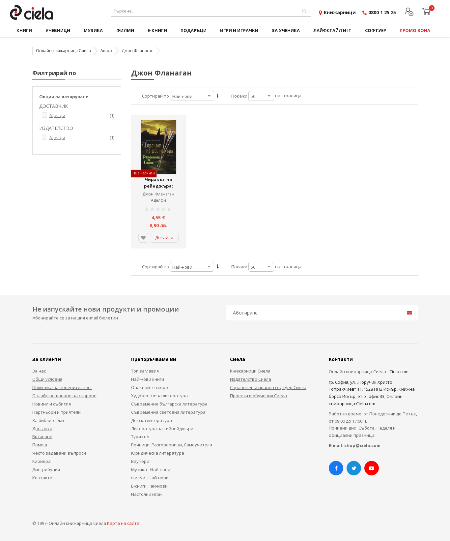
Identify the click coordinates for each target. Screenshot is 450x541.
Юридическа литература (157, 453)
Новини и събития (51, 404)
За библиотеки (48, 420)
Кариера (41, 461)
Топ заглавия (145, 371)
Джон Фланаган (158, 194)
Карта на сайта (123, 523)
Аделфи (158, 200)
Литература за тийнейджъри (162, 429)
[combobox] (211, 11)
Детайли (164, 237)
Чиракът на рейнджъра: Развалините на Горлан (158, 189)
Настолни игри (146, 494)
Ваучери (140, 461)
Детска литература (151, 420)
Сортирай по (155, 96)
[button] (143, 238)
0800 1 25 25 (382, 12)
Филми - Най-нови (150, 478)
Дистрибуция (46, 469)
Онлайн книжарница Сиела (63, 50)
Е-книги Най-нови (149, 486)
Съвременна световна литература (168, 412)
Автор (106, 50)
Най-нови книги (147, 379)
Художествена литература (159, 396)
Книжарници (340, 12)
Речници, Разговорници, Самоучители (171, 445)
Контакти (42, 478)
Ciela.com (398, 372)
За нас (39, 371)
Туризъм (140, 436)
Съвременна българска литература (169, 404)
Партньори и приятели (56, 412)
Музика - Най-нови (150, 469)
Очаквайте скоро (149, 387)
